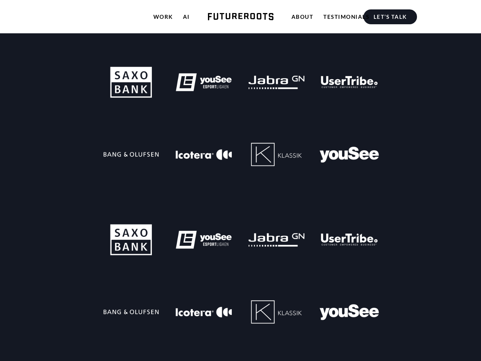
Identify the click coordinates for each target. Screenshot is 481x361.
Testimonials (346, 16)
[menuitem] (391, 16)
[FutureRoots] (240, 16)
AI (186, 16)
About (302, 16)
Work (163, 16)
